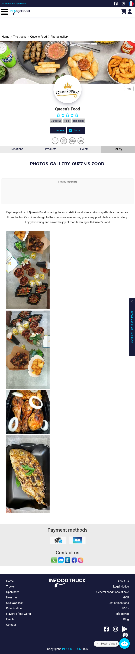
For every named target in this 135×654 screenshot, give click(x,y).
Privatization (14, 608)
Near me (11, 597)
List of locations (119, 603)
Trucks (10, 586)
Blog (126, 619)
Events (84, 149)
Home (10, 581)
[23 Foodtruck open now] (14, 3)
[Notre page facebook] (115, 3)
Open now (12, 592)
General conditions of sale (112, 592)
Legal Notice (121, 586)
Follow (58, 130)
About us (123, 581)
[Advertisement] (67, 26)
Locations (17, 149)
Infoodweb (122, 613)
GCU (126, 597)
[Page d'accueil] (20, 9)
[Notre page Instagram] (122, 3)
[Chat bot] (124, 643)
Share (75, 130)
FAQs (125, 608)
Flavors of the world (18, 613)
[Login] (130, 11)
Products (50, 149)
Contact (11, 624)
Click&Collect (14, 603)
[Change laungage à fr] (131, 3)
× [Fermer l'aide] (97, 643)
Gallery (118, 149)
